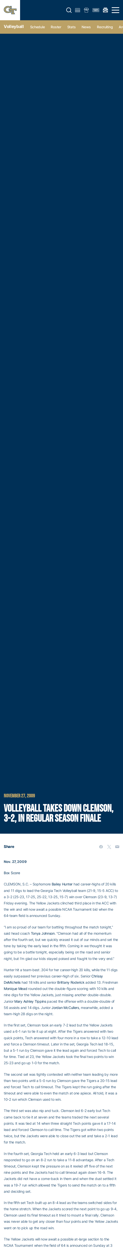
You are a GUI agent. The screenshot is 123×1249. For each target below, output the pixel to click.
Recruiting (105, 27)
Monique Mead (15, 988)
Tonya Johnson (43, 933)
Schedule (37, 27)
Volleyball (14, 26)
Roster (56, 27)
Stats (71, 27)
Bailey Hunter (62, 884)
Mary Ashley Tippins (30, 1001)
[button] (69, 10)
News (86, 27)
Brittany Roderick (70, 982)
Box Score (12, 873)
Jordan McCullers (65, 1007)
